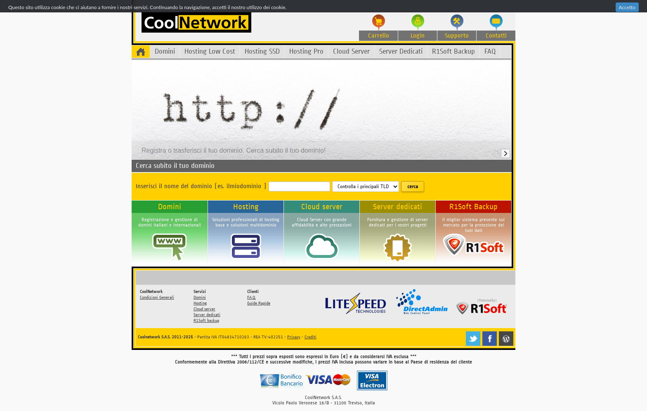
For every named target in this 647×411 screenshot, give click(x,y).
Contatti (496, 35)
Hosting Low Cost (209, 51)
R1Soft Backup (453, 51)
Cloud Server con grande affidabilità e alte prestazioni (322, 222)
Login (418, 35)
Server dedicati (397, 206)
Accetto (627, 7)
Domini (165, 51)
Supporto (457, 35)
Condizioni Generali (157, 297)
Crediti (310, 337)
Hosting (246, 206)
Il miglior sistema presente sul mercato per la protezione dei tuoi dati (473, 225)
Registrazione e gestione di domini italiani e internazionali (169, 222)
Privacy (293, 337)
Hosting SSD (262, 51)
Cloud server (321, 206)
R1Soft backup (206, 320)
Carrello (378, 35)
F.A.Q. (251, 297)
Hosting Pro (306, 51)
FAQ (490, 51)
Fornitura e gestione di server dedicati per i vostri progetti (397, 222)
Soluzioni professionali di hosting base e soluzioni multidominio (245, 222)
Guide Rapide (258, 303)
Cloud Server (351, 51)
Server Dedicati (401, 51)
